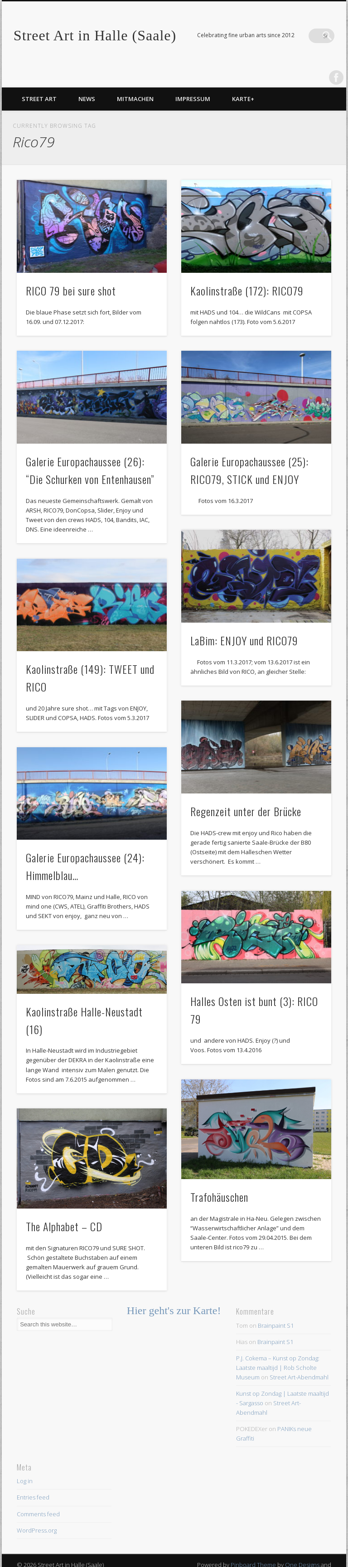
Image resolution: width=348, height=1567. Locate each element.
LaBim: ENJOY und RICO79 (244, 622)
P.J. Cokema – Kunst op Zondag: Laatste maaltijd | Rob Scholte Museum (277, 1349)
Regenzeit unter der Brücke (245, 793)
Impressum (192, 81)
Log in (25, 1463)
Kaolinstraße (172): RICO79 (247, 272)
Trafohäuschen (219, 1178)
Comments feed (38, 1495)
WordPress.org (37, 1512)
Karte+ (243, 81)
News (86, 81)
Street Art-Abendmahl (299, 1359)
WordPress (316, 1556)
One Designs (302, 1547)
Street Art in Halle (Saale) (95, 35)
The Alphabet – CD (64, 1208)
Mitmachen (135, 81)
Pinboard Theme (253, 1547)
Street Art (39, 81)
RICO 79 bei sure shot (71, 272)
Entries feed (33, 1479)
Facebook (308, 36)
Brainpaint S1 (276, 1307)
